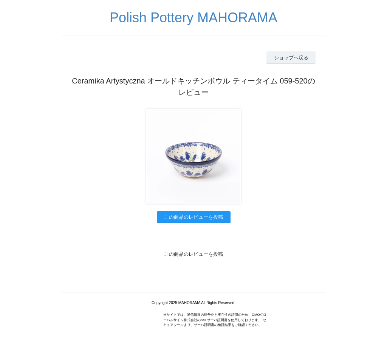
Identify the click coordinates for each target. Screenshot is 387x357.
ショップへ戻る (291, 57)
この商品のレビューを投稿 (193, 217)
